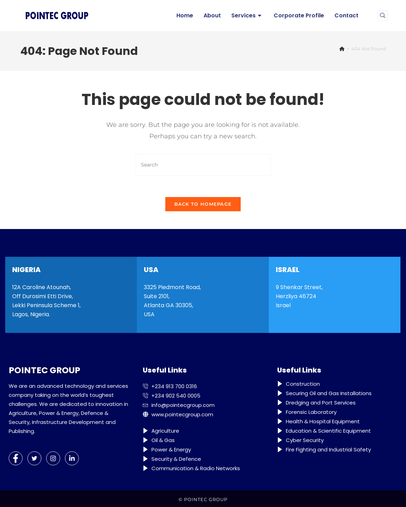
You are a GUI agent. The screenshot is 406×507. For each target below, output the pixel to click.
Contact (346, 15)
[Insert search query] (203, 165)
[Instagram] (53, 458)
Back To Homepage (203, 204)
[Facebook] (16, 458)
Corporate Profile (299, 15)
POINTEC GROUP (205, 499)
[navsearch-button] (383, 15)
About (212, 15)
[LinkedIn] (72, 458)
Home (184, 15)
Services (247, 15)
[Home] (342, 48)
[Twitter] (34, 458)
